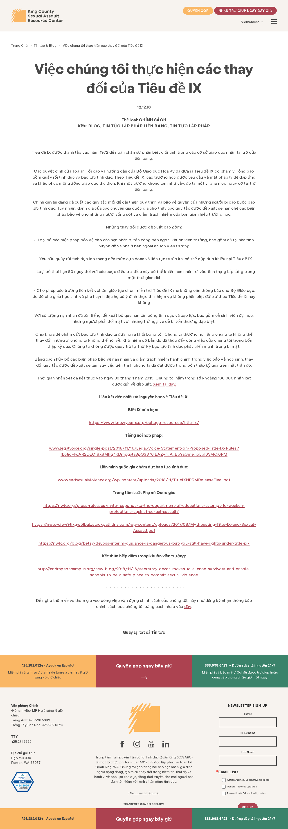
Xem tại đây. (164, 383)
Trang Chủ (19, 45)
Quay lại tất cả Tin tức (144, 632)
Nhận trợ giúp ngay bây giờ (245, 11)
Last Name (247, 752)
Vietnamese (250, 22)
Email (248, 714)
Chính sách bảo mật (144, 793)
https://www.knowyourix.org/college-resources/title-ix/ (144, 422)
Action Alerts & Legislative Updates (248, 779)
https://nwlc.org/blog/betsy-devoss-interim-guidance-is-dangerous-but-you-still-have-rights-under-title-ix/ (144, 543)
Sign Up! (247, 807)
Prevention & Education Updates (246, 793)
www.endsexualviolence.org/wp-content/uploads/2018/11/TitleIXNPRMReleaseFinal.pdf (144, 479)
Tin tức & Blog (45, 45)
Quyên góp (198, 11)
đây (187, 606)
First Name (248, 733)
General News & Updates (242, 786)
